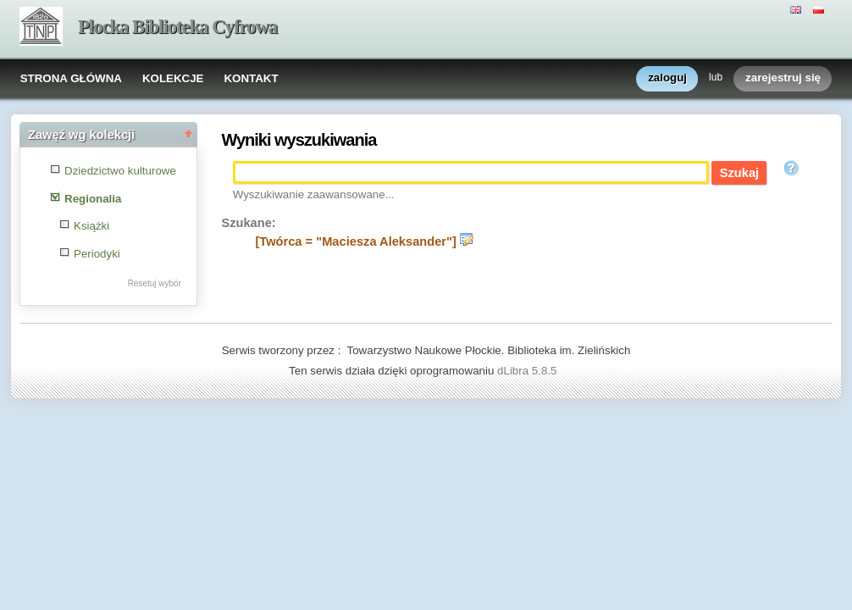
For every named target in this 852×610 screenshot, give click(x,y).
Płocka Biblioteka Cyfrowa (177, 26)
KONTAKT (251, 78)
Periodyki (97, 253)
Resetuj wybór (154, 283)
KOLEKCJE (173, 78)
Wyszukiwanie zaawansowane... (314, 194)
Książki (91, 225)
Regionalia (92, 198)
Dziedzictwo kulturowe (120, 170)
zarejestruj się (783, 78)
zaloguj (667, 78)
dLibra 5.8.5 (528, 370)
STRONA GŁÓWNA (71, 78)
